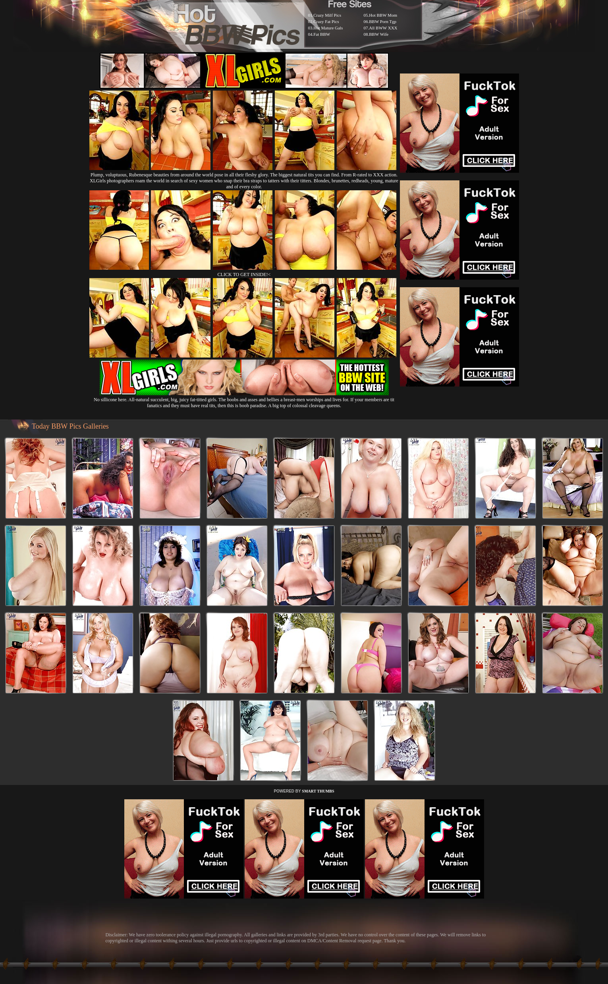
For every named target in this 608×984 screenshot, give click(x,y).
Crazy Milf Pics (327, 15)
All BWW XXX (383, 27)
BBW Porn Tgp (382, 21)
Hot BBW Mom (383, 15)
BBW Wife (378, 34)
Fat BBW (321, 34)
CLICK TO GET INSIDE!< (244, 274)
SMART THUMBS (318, 791)
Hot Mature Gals (328, 27)
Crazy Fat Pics (326, 21)
